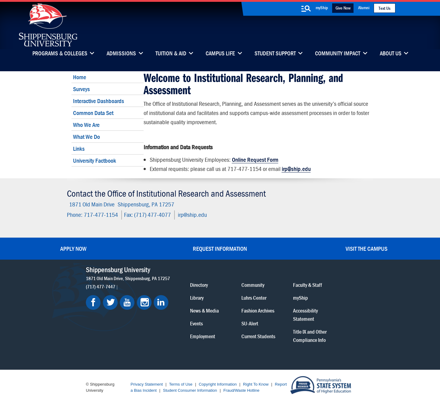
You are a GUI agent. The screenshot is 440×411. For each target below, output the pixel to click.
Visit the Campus (366, 248)
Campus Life (220, 54)
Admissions (121, 54)
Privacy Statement (146, 384)
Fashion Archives (257, 310)
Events (196, 323)
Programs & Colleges (59, 54)
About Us (391, 54)
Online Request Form (255, 159)
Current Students (258, 335)
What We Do (86, 136)
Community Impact (337, 54)
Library (197, 297)
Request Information (220, 248)
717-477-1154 (101, 214)
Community (252, 284)
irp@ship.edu (296, 168)
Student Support (275, 54)
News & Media (204, 310)
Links (79, 148)
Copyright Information (218, 384)
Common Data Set (93, 113)
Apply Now (73, 248)
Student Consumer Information (190, 390)
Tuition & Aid (171, 54)
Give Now (343, 8)
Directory (199, 284)
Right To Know (256, 384)
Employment (202, 335)
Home (79, 77)
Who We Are (86, 124)
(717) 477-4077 (152, 214)
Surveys (81, 89)
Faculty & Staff (307, 284)
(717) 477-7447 (100, 286)
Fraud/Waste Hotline (241, 390)
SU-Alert (249, 323)
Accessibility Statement (305, 314)
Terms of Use (181, 384)
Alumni (363, 7)
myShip (322, 7)
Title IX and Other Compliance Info (310, 335)
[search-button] (306, 8)
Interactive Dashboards (98, 101)
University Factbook (94, 160)
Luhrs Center (253, 297)
